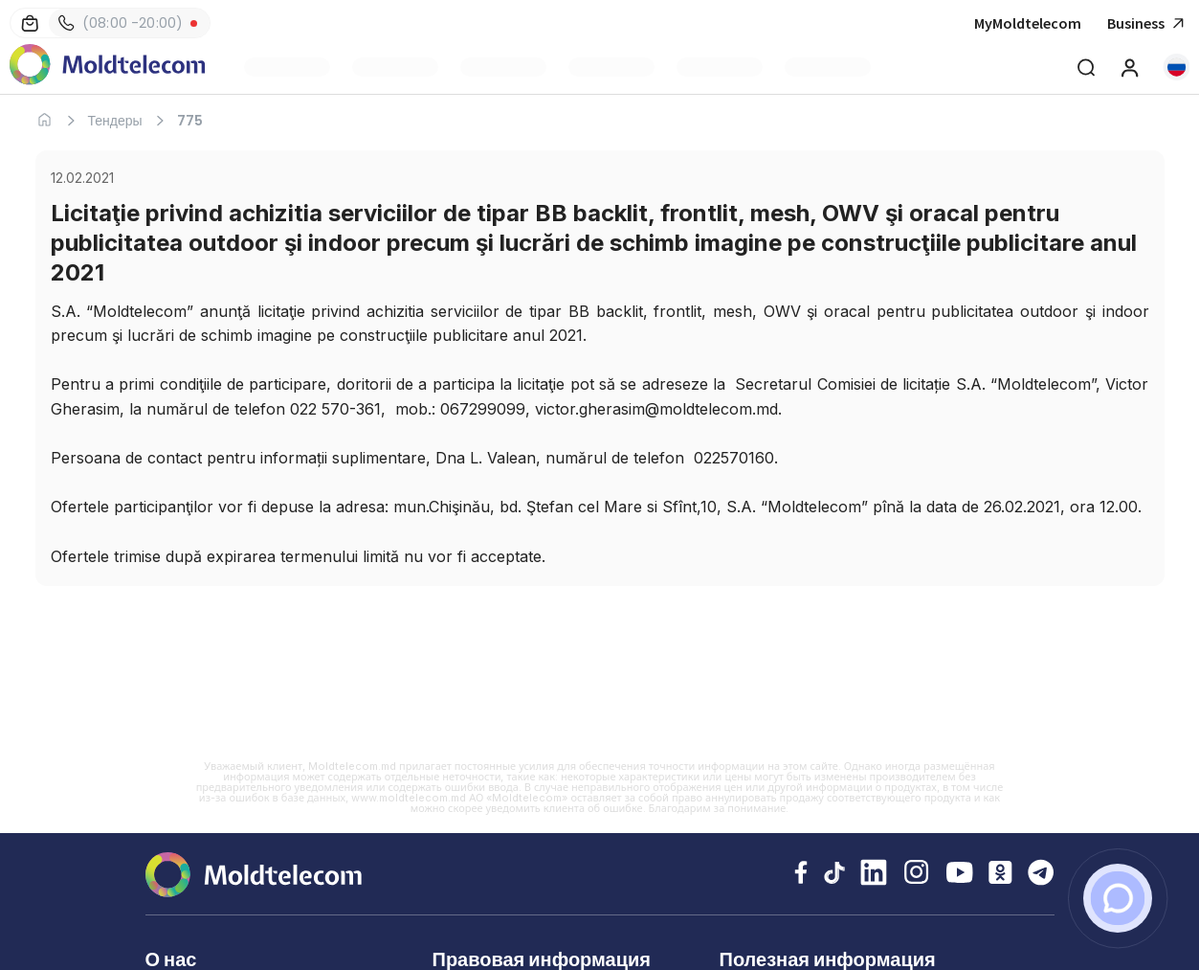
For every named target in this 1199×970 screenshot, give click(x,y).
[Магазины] (30, 23)
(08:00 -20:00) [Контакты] (120, 23)
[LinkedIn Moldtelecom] (873, 875)
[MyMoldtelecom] (1130, 67)
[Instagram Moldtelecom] (916, 874)
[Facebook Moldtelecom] (801, 875)
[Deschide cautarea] (1086, 67)
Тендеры (115, 120)
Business (1148, 23)
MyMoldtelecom (1027, 23)
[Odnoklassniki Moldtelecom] (1000, 875)
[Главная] (44, 120)
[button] (1176, 67)
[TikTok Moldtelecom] (834, 875)
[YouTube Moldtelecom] (959, 875)
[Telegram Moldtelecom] (1041, 875)
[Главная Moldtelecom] (108, 66)
